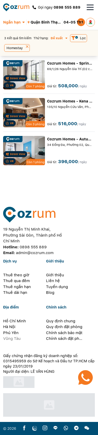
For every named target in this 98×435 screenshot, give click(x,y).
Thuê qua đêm (16, 280)
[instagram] (45, 428)
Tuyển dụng (57, 286)
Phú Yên (11, 332)
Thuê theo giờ (16, 275)
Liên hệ (53, 280)
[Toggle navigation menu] (90, 7)
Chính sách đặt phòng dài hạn (64, 338)
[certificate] (49, 382)
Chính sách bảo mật (64, 332)
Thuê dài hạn (15, 292)
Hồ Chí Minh (14, 321)
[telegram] (76, 428)
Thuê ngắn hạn (17, 286)
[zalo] (34, 428)
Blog (50, 292)
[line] (55, 428)
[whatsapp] (66, 428)
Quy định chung (60, 321)
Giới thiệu (55, 275)
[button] (14, 22)
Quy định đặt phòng (64, 326)
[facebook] (24, 428)
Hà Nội (9, 326)
